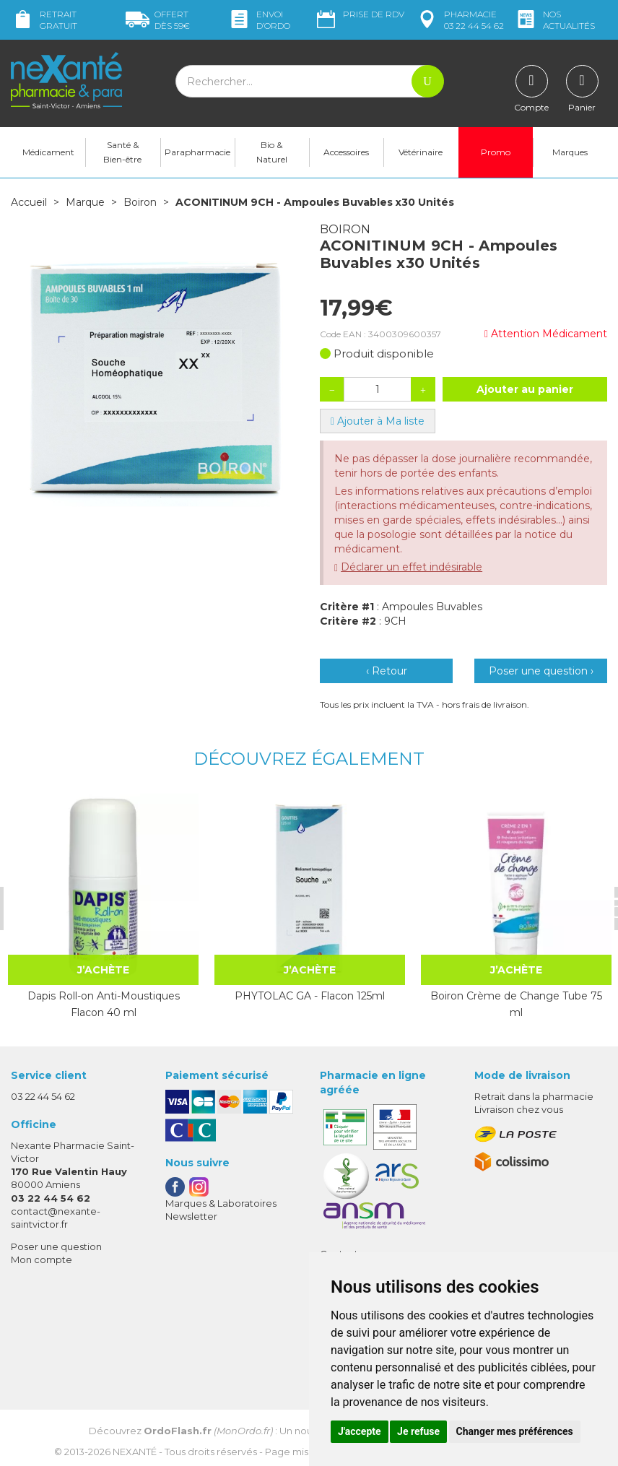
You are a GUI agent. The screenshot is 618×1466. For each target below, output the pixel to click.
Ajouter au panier (524, 389)
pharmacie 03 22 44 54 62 (459, 20)
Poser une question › (541, 670)
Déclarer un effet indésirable (411, 566)
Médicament (48, 152)
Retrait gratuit (44, 20)
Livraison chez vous (518, 1109)
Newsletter (191, 1216)
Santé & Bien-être (122, 152)
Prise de (359, 14)
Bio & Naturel (271, 152)
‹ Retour (386, 670)
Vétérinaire (421, 152)
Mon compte (41, 1259)
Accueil (29, 202)
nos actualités (554, 20)
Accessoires (346, 152)
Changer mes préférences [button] (514, 1431)
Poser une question (56, 1246)
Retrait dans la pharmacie (533, 1096)
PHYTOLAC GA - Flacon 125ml (309, 995)
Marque (85, 202)
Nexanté (135, 1451)
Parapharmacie (197, 152)
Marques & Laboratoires (221, 1203)
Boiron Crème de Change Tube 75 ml (515, 1003)
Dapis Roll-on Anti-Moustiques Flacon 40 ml (103, 1003)
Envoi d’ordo (258, 20)
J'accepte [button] (359, 1431)
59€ (158, 20)
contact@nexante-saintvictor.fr (55, 1216)
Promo (495, 152)
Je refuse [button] (418, 1431)
